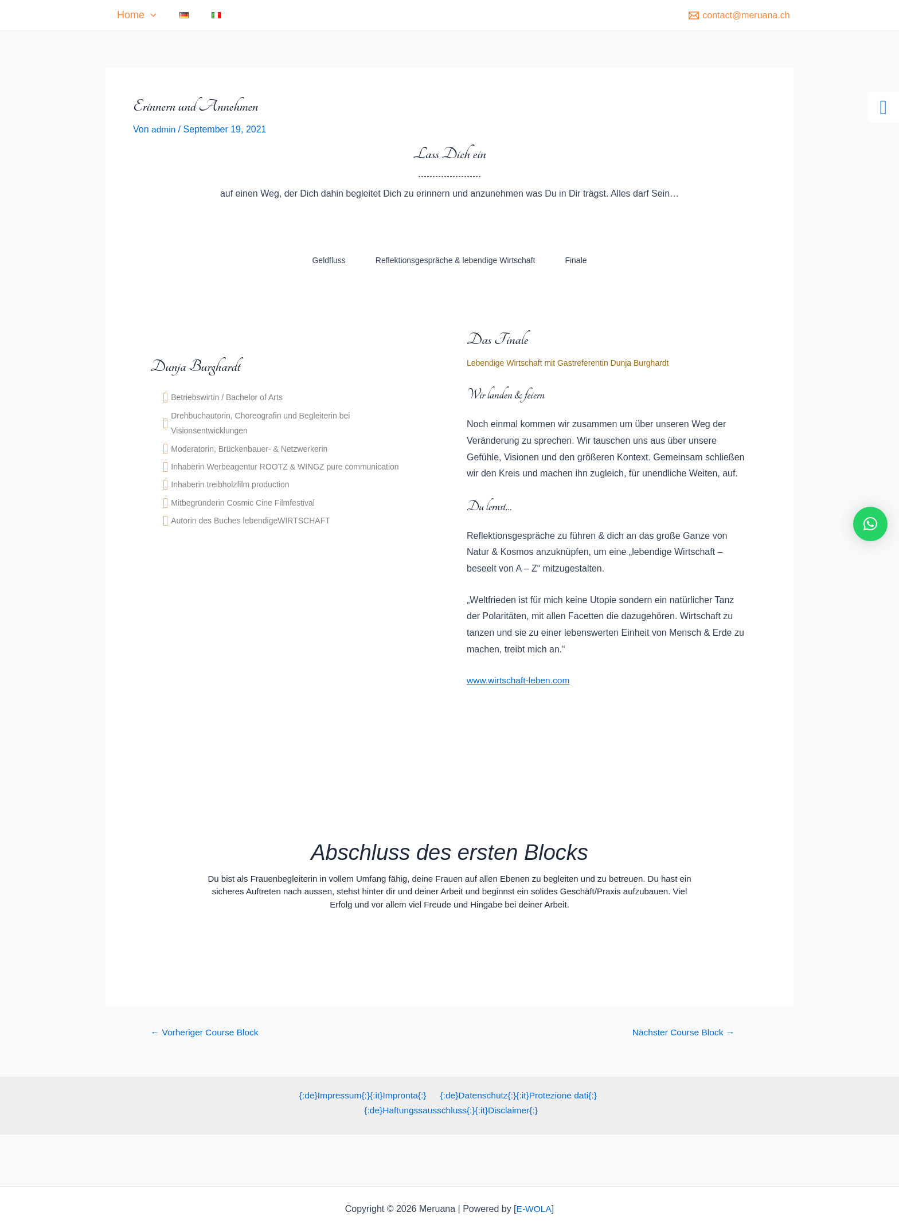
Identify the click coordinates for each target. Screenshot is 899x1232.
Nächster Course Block (683, 1032)
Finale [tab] (576, 260)
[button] (870, 524)
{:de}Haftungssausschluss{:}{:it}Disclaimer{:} (451, 1110)
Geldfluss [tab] (328, 260)
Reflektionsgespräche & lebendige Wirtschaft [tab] (456, 260)
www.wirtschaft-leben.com (520, 680)
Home (154, 15)
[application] (168, 15)
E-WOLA (534, 1209)
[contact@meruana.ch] (739, 15)
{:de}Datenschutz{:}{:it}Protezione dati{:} (517, 1095)
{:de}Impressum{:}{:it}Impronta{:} (362, 1095)
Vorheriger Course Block (206, 1032)
